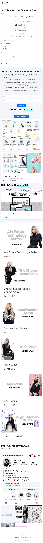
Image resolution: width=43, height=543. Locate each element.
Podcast (10, 537)
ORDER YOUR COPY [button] (21, 116)
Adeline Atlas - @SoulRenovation (9, 448)
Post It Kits (32, 537)
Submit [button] (21, 105)
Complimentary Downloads (21, 537)
